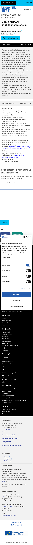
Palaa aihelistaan (8, 34)
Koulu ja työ (6, 354)
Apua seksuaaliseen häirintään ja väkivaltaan (14, 400)
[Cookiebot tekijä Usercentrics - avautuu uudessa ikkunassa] (23, 237)
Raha (3, 382)
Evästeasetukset (16, 525)
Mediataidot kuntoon (7, 334)
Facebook (5, 234)
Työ (3, 366)
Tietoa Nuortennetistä (8, 435)
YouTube (6, 461)
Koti (3, 377)
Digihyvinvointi (6, 332)
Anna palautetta (6, 442)
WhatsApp (17, 234)
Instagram (7, 459)
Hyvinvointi (5, 323)
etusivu (4, 14)
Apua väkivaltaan (6, 402)
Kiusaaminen (5, 16)
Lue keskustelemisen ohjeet (12, 31)
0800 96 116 (8, 506)
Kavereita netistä (6, 341)
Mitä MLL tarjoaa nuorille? (9, 409)
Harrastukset (5, 375)
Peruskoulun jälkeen (7, 361)
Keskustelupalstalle (8, 3)
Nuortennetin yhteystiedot (10, 438)
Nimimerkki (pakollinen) (7, 183)
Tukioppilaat (5, 357)
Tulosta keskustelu (10, 38)
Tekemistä (5, 406)
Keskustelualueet (15, 14)
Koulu (3, 359)
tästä (3, 481)
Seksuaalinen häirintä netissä (10, 345)
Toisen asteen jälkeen (8, 364)
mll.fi (3, 431)
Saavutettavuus (16, 522)
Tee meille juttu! (6, 411)
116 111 (5, 497)
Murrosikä (4, 318)
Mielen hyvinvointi (7, 320)
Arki (3, 370)
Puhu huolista (5, 393)
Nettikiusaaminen (6, 343)
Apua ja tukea (6, 385)
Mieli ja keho (6, 315)
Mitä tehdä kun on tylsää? (9, 373)
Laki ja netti (5, 348)
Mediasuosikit (5, 350)
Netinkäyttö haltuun (7, 339)
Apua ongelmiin (6, 398)
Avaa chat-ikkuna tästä (9, 515)
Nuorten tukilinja (6, 391)
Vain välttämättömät (16, 306)
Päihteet (4, 325)
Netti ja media (6, 329)
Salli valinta (16, 300)
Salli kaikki (16, 294)
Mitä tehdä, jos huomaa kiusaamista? (12, 311)
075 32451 (6, 429)
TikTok (6, 457)
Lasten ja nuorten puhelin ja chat (11, 389)
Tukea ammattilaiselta (8, 395)
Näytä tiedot (24, 289)
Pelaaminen (5, 336)
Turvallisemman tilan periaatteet (11, 445)
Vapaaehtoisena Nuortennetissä (10, 414)
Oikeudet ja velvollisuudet (9, 380)
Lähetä (4, 223)
